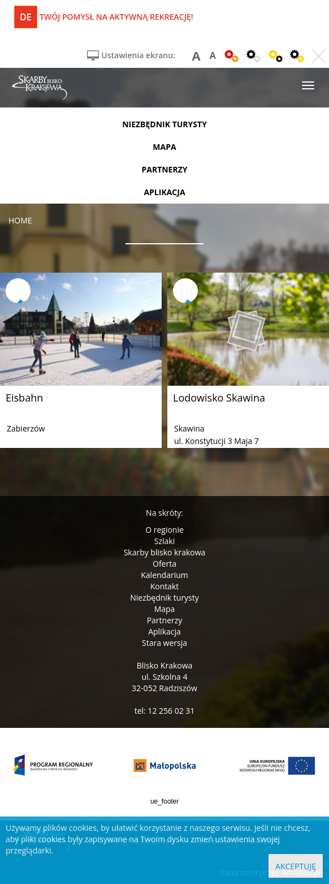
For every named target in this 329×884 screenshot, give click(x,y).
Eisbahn (24, 397)
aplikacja (164, 192)
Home (20, 220)
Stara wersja (164, 642)
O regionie (164, 529)
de (26, 17)
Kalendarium (164, 575)
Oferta (164, 563)
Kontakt (164, 586)
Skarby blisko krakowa (165, 552)
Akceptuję (295, 866)
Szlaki (164, 541)
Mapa (164, 608)
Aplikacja (164, 631)
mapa (164, 146)
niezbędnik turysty (164, 124)
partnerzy (164, 169)
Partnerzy (165, 620)
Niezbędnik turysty (164, 597)
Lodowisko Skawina (219, 397)
